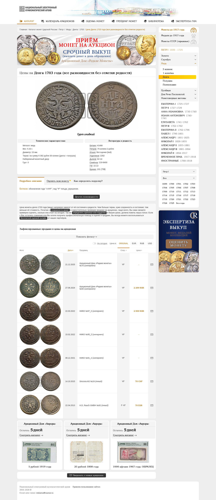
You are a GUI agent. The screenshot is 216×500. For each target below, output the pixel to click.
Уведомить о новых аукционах (88, 475)
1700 (171, 184)
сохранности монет (60, 210)
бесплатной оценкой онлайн (33, 218)
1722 (185, 199)
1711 (178, 191)
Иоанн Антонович (176, 117)
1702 (185, 184)
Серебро (166, 59)
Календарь (59, 21)
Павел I (172, 133)
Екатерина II (175, 130)
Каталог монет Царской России (43, 29)
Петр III (172, 126)
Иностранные (176, 160)
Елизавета (174, 122)
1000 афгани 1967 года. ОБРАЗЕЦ (133, 466)
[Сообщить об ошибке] (152, 264)
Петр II (171, 108)
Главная (23, 29)
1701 (178, 184)
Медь (68, 29)
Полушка (167, 81)
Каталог (28, 21)
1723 (192, 199)
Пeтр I (61, 29)
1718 (192, 195)
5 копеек (167, 69)
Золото (165, 55)
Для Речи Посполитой (173, 94)
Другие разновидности (86, 197)
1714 (164, 195)
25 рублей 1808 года (86, 466)
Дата (70, 250)
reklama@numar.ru (44, 493)
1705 (171, 188)
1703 (82, 29)
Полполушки (169, 84)
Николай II (174, 153)
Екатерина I (175, 104)
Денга (75, 29)
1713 (192, 191)
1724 (164, 203)
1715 (171, 195)
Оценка (94, 21)
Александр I (175, 137)
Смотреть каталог (30, 435)
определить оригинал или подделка (89, 213)
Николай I (174, 141)
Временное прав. (178, 157)
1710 (171, 191)
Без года (180, 203)
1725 (171, 203)
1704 (164, 188)
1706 (178, 188)
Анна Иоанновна (179, 111)
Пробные (166, 90)
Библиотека (156, 21)
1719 (164, 199)
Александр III (175, 149)
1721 (178, 199)
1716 (178, 195)
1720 (171, 199)
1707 (185, 188)
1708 (192, 188)
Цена (138, 250)
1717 (185, 195)
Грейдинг (126, 21)
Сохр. (123, 250)
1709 (164, 191)
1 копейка (168, 73)
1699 (164, 184)
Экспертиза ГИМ (185, 21)
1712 (185, 191)
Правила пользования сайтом (86, 487)
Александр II (175, 145)
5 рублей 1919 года (40, 466)
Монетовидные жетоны (173, 98)
